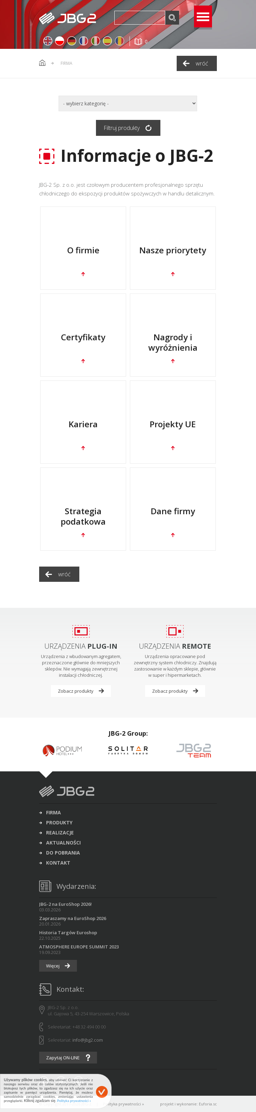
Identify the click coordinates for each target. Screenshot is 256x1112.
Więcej (53, 966)
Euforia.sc (208, 1103)
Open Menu (203, 16)
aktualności (63, 842)
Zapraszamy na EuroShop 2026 (72, 918)
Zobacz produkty (76, 691)
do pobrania (63, 852)
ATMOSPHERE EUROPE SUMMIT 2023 (79, 946)
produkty (59, 822)
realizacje (60, 832)
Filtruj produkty (122, 128)
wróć (202, 63)
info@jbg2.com (87, 1040)
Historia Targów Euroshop (68, 932)
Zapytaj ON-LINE (63, 1057)
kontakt (58, 862)
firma (53, 812)
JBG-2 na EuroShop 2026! (65, 904)
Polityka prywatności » (123, 1103)
